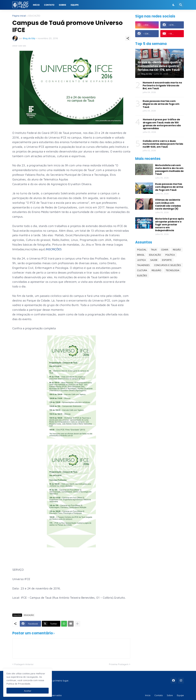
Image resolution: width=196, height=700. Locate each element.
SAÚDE (153, 259)
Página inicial (19, 16)
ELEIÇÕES (142, 275)
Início (36, 4)
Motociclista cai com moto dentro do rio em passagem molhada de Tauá (169, 170)
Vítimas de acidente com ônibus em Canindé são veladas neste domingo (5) (168, 204)
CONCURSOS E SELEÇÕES (167, 265)
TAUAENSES (143, 265)
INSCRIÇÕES (54, 249)
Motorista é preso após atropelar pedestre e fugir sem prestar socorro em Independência (169, 224)
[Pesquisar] (181, 5)
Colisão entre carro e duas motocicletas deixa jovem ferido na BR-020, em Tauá (163, 144)
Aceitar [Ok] (27, 690)
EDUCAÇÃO (34, 16)
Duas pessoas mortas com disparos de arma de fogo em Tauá (161, 104)
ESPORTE (167, 259)
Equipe (75, 4)
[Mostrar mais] (77, 624)
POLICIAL (141, 249)
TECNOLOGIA (172, 270)
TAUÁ (154, 249)
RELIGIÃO (156, 270)
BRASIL (140, 254)
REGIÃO (177, 249)
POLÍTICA (170, 254)
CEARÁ (164, 249)
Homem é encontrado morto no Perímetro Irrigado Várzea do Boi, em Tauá (162, 85)
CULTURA (142, 270)
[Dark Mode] (173, 5)
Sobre (62, 4)
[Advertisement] (159, 331)
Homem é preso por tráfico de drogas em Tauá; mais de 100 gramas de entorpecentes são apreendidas (162, 124)
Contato (49, 4)
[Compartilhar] (127, 38)
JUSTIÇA (141, 259)
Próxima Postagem (118, 664)
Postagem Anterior (24, 664)
